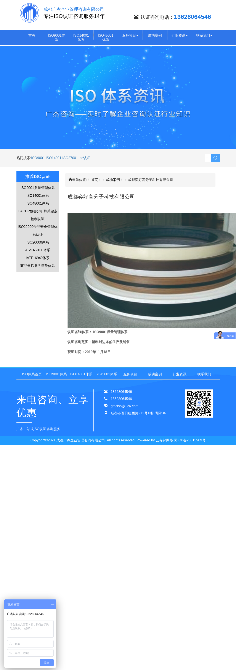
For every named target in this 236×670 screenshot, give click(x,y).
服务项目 (130, 35)
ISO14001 (54, 158)
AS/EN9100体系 (37, 250)
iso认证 (84, 158)
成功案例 (155, 35)
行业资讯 (180, 35)
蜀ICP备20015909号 (189, 440)
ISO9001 (38, 158)
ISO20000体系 (37, 242)
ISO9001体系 (56, 38)
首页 (31, 35)
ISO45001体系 (106, 38)
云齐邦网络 (164, 440)
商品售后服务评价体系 (37, 266)
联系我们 (204, 35)
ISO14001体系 (81, 38)
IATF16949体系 (38, 258)
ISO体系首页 (32, 374)
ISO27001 (70, 158)
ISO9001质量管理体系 (38, 188)
